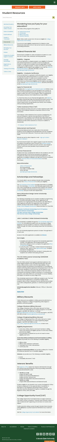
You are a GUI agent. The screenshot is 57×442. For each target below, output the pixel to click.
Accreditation (13, 426)
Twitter (50, 434)
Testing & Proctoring (9, 68)
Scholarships (22, 33)
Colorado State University (45, 438)
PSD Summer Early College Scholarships (28, 214)
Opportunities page (41, 248)
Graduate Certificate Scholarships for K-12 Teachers (32, 209)
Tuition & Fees (7, 71)
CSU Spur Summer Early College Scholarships (30, 212)
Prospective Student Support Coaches (9, 56)
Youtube (44, 434)
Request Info (20, 7)
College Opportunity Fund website (30, 412)
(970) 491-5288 (6, 437)
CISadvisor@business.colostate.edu (36, 314)
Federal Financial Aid (24, 31)
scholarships (31, 186)
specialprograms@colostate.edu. (25, 70)
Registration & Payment (7, 64)
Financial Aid (7, 42)
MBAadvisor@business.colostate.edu (26, 312)
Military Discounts (23, 34)
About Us (3, 426)
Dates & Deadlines (8, 31)
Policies (5, 52)
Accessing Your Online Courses (8, 27)
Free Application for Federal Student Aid (35, 89)
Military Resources (8, 45)
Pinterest (53, 434)
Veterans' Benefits (24, 36)
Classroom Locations (29, 428)
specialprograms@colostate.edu (28, 172)
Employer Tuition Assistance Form (28, 125)
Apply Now (37, 7)
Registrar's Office (23, 367)
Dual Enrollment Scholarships (25, 210)
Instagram (41, 434)
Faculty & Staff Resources (48, 426)
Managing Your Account (8, 48)
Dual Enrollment (8, 34)
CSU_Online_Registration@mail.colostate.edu (29, 323)
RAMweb (49, 98)
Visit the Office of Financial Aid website (32, 158)
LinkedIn (47, 434)
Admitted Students (9, 24)
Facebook (37, 434)
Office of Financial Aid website (33, 82)
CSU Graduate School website (27, 184)
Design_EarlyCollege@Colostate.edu (26, 206)
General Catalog (46, 143)
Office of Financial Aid (26, 166)
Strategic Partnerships (7, 60)
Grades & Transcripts (7, 38)
